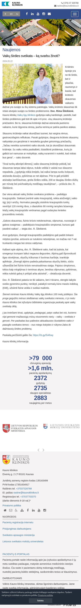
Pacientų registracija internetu (18, 522)
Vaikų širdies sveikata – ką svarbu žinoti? (31, 56)
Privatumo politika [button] (45, 595)
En (11, 14)
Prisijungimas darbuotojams (17, 528)
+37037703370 (28, 496)
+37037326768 (24, 488)
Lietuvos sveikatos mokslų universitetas (23, 541)
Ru (17, 14)
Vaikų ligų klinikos (26, 115)
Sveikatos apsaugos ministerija (19, 535)
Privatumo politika (12, 505)
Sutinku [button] (40, 600)
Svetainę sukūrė (63, 605)
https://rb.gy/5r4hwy (43, 335)
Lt (5, 14)
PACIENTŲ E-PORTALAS (16, 554)
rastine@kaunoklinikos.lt (67, 6)
